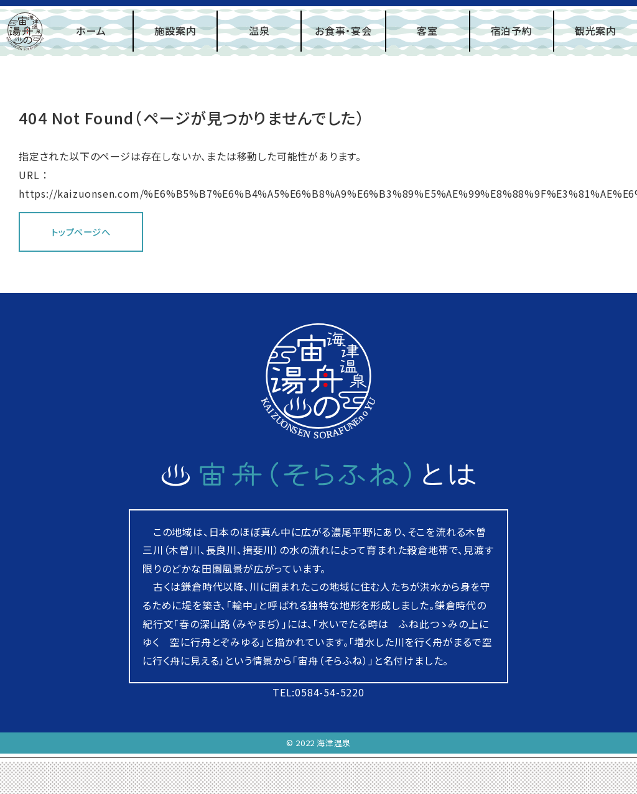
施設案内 (175, 30)
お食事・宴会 (343, 30)
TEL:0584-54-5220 (318, 692)
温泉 (259, 30)
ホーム (91, 30)
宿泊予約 (511, 30)
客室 (427, 30)
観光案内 (595, 30)
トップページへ (81, 231)
